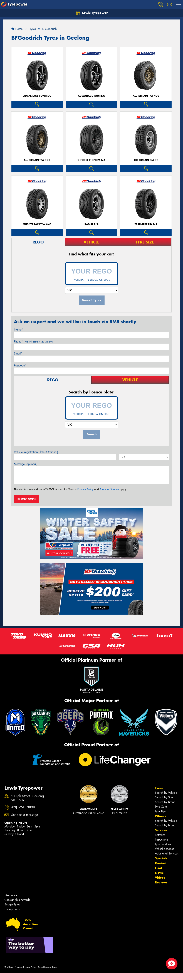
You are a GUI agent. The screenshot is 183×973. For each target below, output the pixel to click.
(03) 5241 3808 (23, 807)
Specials (161, 858)
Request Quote (27, 498)
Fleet (158, 868)
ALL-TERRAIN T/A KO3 (37, 160)
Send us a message (24, 815)
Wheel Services (164, 849)
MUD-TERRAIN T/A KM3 (37, 224)
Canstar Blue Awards (17, 900)
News (159, 873)
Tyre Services (163, 844)
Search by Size (164, 797)
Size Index (10, 895)
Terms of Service (109, 489)
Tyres (159, 788)
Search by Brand (165, 802)
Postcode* (20, 365)
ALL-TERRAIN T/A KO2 (146, 95)
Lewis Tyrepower (92, 13)
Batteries (160, 835)
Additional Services (167, 853)
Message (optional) (25, 464)
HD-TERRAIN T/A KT (146, 160)
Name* (18, 329)
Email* (18, 353)
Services (161, 830)
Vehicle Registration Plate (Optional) (36, 452)
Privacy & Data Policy (25, 967)
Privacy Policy (85, 489)
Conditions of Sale (47, 967)
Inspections (161, 839)
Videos (160, 878)
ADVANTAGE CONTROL (37, 95)
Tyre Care (161, 807)
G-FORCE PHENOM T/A (91, 160)
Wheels (160, 816)
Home (17, 29)
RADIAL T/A (91, 224)
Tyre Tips (160, 811)
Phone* (34, 341)
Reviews (161, 882)
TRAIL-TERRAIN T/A (146, 224)
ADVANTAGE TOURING (91, 95)
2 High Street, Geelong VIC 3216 (27, 798)
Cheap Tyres (11, 909)
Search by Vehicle (166, 793)
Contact (160, 863)
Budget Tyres (12, 904)
